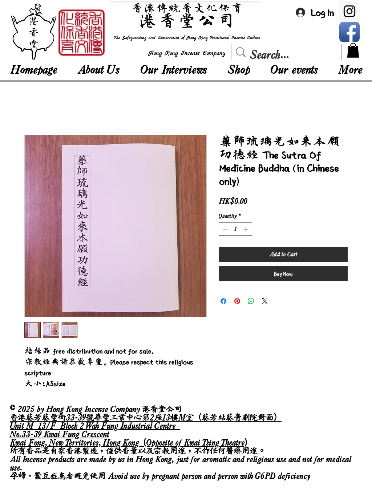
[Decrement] (224, 229)
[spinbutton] (235, 229)
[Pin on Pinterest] (237, 301)
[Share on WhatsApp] (251, 301)
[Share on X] (264, 301)
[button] (353, 50)
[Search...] (288, 54)
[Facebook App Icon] (349, 32)
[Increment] (246, 229)
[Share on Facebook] (223, 301)
